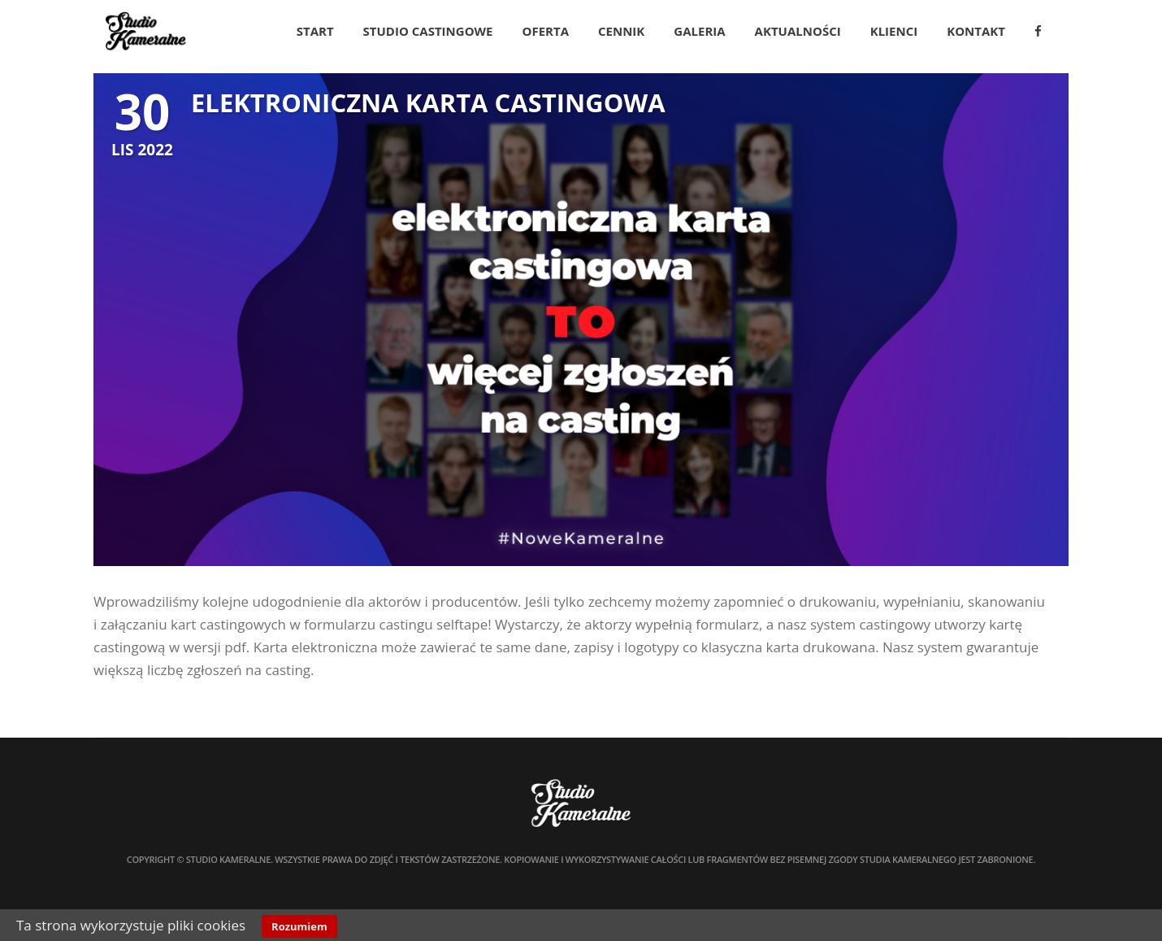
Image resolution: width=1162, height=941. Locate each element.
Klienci (894, 31)
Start (315, 31)
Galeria (699, 31)
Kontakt (976, 31)
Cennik (621, 31)
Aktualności (798, 31)
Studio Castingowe (428, 31)
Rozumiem (299, 926)
